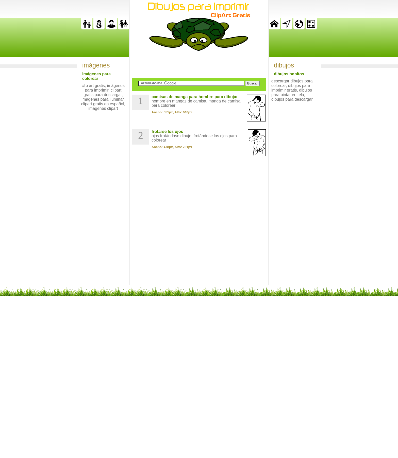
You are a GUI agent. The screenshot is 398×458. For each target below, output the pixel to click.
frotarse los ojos (167, 131)
